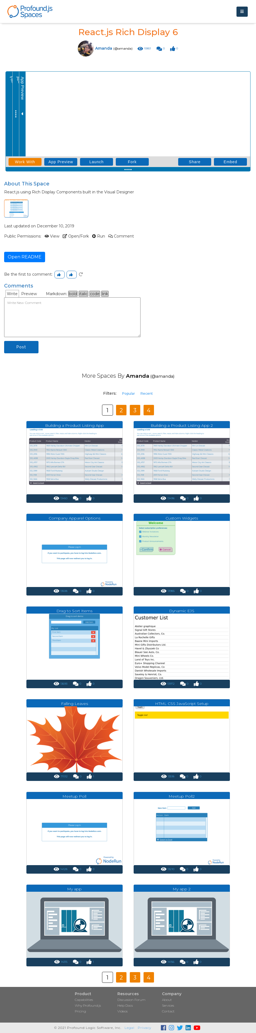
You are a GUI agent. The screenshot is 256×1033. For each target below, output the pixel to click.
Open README (25, 256)
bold (73, 293)
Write (12, 293)
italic (83, 293)
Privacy (144, 1028)
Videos (122, 1011)
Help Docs (125, 1005)
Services (168, 1005)
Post (21, 347)
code (95, 293)
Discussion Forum (131, 1000)
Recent (147, 393)
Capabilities (84, 1000)
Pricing (80, 1011)
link (105, 293)
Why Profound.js (88, 1005)
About (167, 1000)
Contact (168, 1011)
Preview (29, 293)
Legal (129, 1028)
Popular (128, 393)
